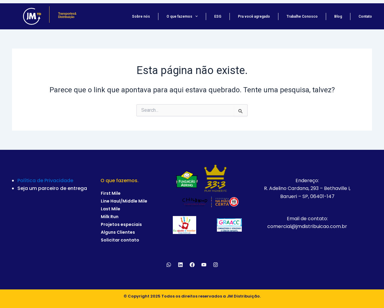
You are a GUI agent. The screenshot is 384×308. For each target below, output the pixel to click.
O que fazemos (182, 16)
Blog (338, 16)
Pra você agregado (254, 16)
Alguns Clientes (118, 232)
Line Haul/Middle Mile (124, 201)
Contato (365, 16)
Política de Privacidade (45, 180)
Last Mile (110, 209)
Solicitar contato (120, 240)
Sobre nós (141, 16)
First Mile (111, 193)
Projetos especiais (121, 224)
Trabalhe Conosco (302, 16)
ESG (217, 16)
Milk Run (109, 217)
